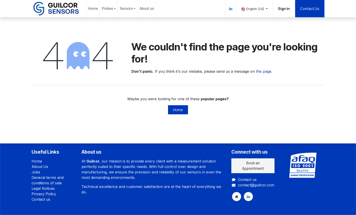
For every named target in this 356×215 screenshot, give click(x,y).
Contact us (41, 199)
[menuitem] (93, 8)
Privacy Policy (44, 194)
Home (178, 109)
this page (263, 71)
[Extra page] (236, 196)
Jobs (36, 172)
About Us (40, 166)
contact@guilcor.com (256, 184)
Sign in (284, 8)
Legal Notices (43, 188)
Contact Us (309, 8)
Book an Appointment (253, 165)
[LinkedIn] (230, 8)
